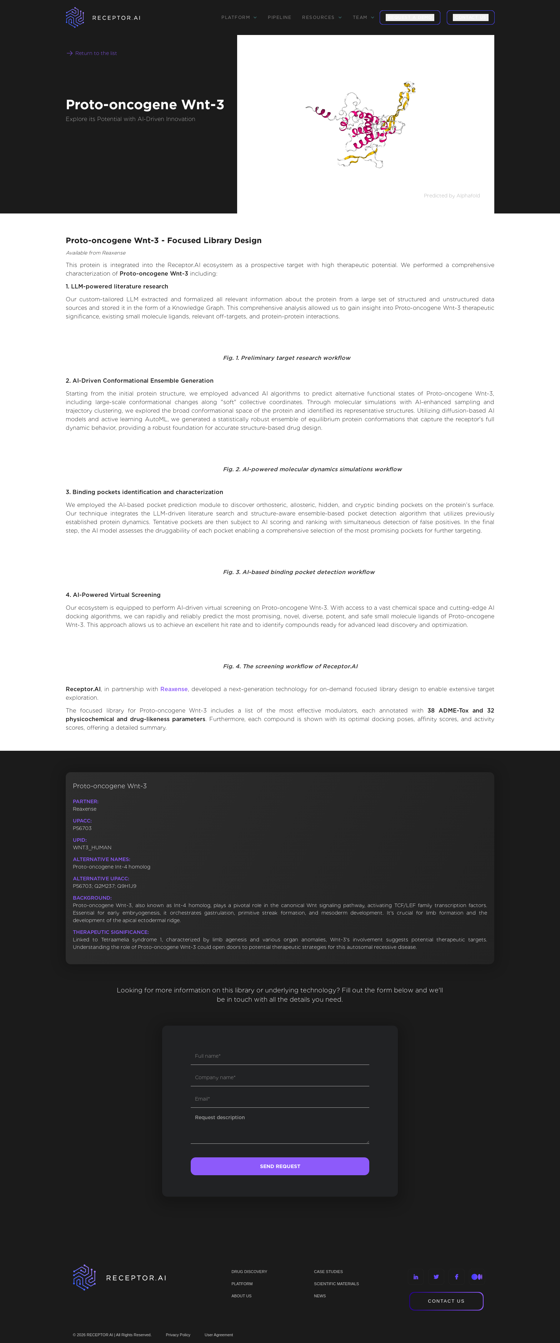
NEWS (320, 1296)
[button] (239, 17)
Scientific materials (336, 1284)
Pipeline (279, 17)
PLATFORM (241, 1284)
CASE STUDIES (328, 1271)
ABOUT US (241, 1296)
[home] (112, 17)
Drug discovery (249, 1271)
